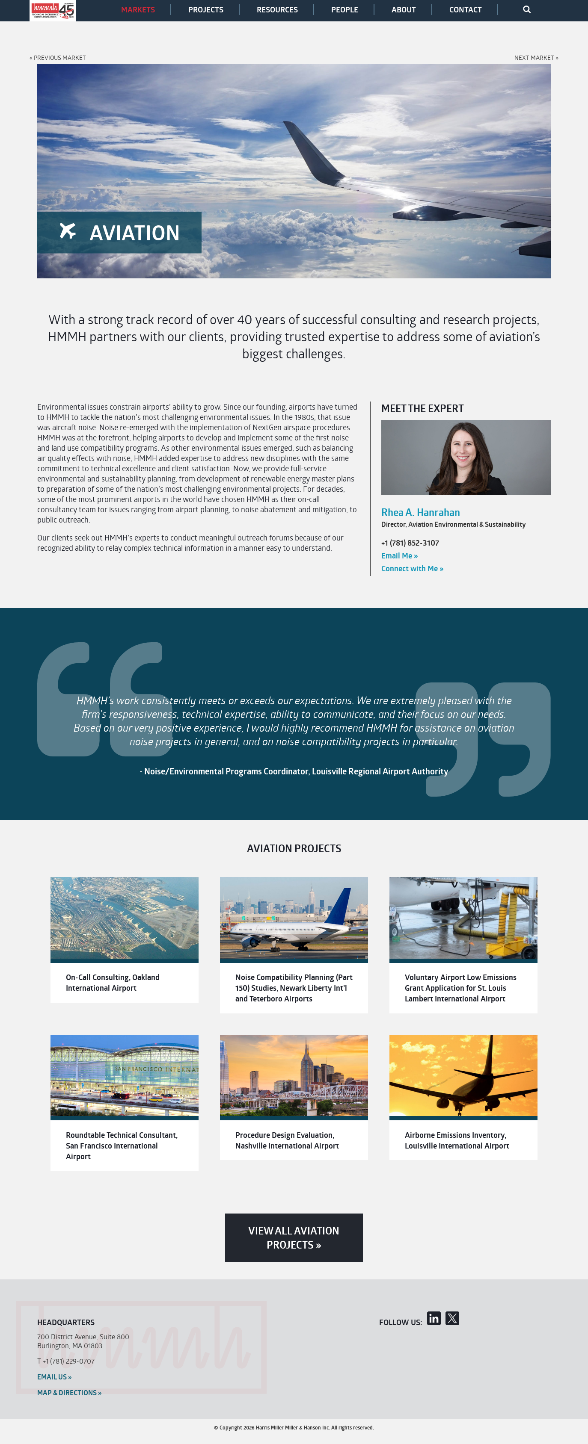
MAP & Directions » (69, 1392)
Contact (465, 9)
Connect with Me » (412, 568)
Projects (205, 9)
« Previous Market (58, 57)
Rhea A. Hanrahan (420, 512)
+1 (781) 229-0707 (69, 1360)
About (404, 9)
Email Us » (54, 1377)
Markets (138, 9)
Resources (277, 9)
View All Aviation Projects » (293, 1238)
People (344, 9)
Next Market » (536, 57)
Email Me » (399, 555)
